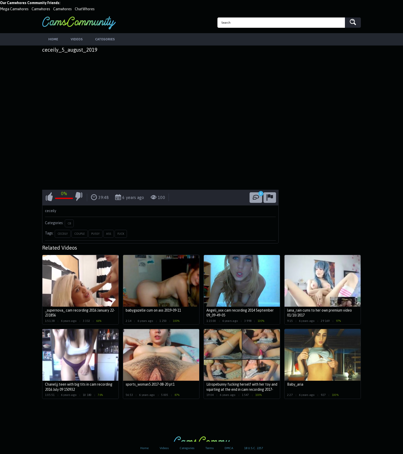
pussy (95, 234)
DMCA (229, 448)
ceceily (63, 234)
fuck (120, 234)
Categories (187, 448)
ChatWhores (85, 9)
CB (69, 223)
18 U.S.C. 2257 (253, 448)
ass (108, 234)
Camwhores (41, 9)
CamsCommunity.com (79, 22)
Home (144, 448)
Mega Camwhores (14, 9)
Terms (209, 448)
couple (79, 234)
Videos (164, 448)
